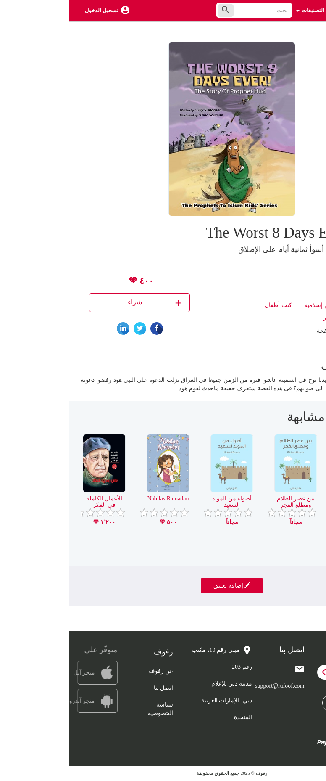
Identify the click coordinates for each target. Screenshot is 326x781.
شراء (87, 302)
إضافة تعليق (163, 585)
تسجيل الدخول (33, 10)
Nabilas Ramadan (99, 498)
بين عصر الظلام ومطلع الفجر (227, 501)
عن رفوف (92, 671)
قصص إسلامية (253, 305)
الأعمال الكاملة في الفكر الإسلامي (35, 505)
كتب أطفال (209, 305)
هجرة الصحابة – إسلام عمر (291, 501)
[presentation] (308, 420)
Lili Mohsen (271, 280)
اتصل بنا (95, 688)
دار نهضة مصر (271, 318)
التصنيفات (241, 10)
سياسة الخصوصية (91, 709)
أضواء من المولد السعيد (163, 501)
